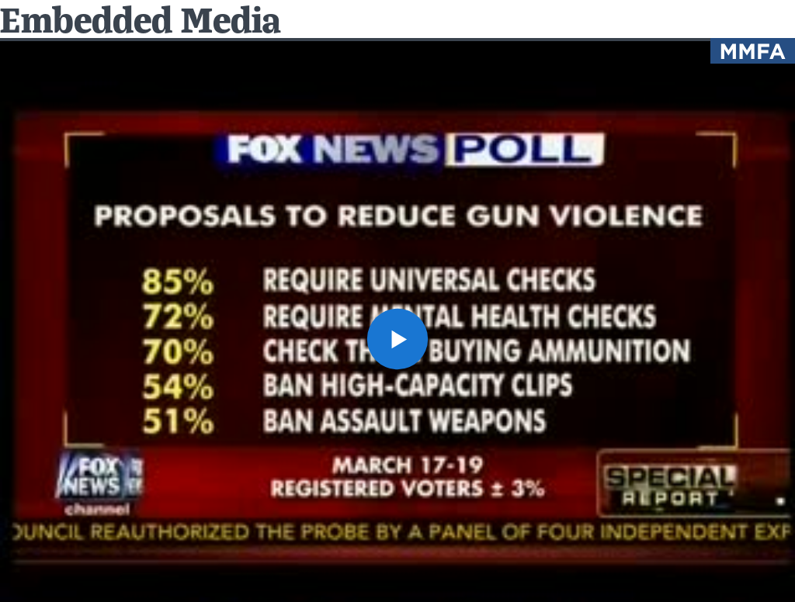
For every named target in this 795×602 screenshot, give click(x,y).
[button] (397, 339)
